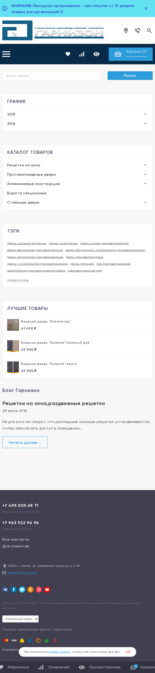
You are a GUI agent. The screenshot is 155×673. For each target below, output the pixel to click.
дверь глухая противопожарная (104, 243)
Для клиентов (15, 546)
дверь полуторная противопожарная (35, 257)
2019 (11, 114)
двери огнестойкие (63, 243)
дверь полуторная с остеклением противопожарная (105, 250)
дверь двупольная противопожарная (35, 250)
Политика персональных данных (26, 629)
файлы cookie (59, 651)
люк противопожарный (113, 263)
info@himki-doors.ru (22, 572)
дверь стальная (82, 263)
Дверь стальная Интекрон (26, 243)
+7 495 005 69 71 (20, 505)
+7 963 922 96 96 (20, 522)
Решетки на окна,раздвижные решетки (53, 403)
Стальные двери (23, 202)
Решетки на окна (23, 165)
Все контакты (15, 539)
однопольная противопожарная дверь (36, 270)
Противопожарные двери (31, 174)
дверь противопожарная (84, 257)
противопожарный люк (85, 270)
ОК (128, 652)
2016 (11, 123)
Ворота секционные (27, 193)
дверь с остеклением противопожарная (37, 263)
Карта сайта (63, 629)
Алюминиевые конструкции (33, 184)
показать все (18, 280)
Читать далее (24, 442)
